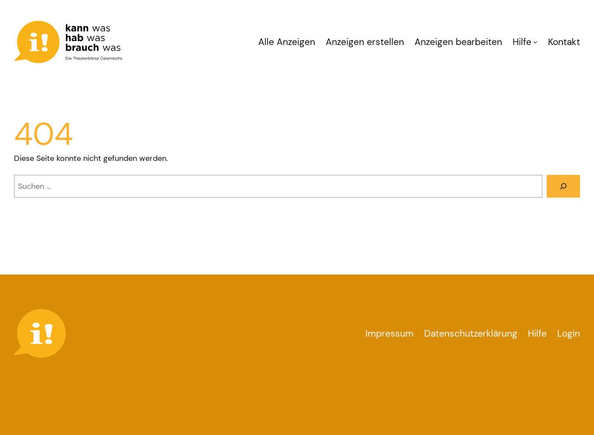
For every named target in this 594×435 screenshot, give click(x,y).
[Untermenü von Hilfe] (535, 42)
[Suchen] (563, 186)
